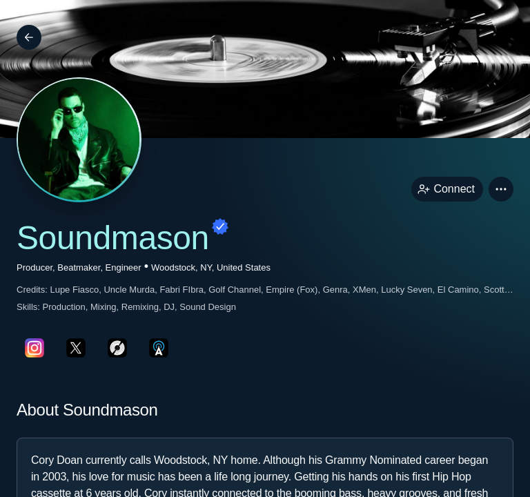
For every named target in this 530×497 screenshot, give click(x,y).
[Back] (29, 37)
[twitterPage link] (76, 348)
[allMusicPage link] (159, 348)
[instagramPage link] (34, 348)
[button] (501, 189)
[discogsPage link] (117, 348)
